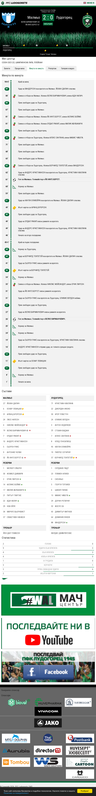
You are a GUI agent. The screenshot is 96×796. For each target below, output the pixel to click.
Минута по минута (36, 68)
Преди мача (19, 68)
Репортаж (52, 68)
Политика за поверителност (16, 793)
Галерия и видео (67, 68)
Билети (7, 68)
